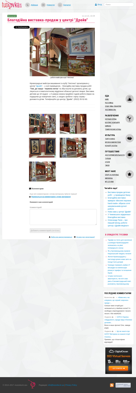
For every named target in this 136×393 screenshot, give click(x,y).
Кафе (107, 99)
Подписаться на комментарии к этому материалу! (51, 197)
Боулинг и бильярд (112, 122)
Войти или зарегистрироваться (61, 237)
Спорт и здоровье (112, 175)
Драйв (39, 86)
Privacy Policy (71, 385)
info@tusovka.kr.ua (56, 385)
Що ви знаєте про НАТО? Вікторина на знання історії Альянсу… (117, 334)
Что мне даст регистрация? (85, 237)
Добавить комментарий (45, 230)
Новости (51, 5)
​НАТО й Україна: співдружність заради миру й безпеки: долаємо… (118, 320)
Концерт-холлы (111, 146)
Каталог (67, 5)
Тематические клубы (113, 129)
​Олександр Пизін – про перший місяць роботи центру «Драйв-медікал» (118, 223)
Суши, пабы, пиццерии (113, 106)
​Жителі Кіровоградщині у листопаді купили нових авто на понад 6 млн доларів (119, 259)
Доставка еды (110, 110)
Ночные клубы (110, 119)
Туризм (108, 158)
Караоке (108, 126)
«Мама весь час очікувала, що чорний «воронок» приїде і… (117, 300)
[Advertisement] (119, 52)
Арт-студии (109, 182)
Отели (107, 162)
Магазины (109, 178)
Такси (107, 165)
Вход (100, 4)
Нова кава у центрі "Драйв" (119, 212)
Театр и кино (110, 139)
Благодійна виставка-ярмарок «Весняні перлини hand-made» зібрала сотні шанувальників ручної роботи (119, 203)
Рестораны (109, 103)
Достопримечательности (115, 155)
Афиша (34, 5)
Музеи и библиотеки (113, 142)
